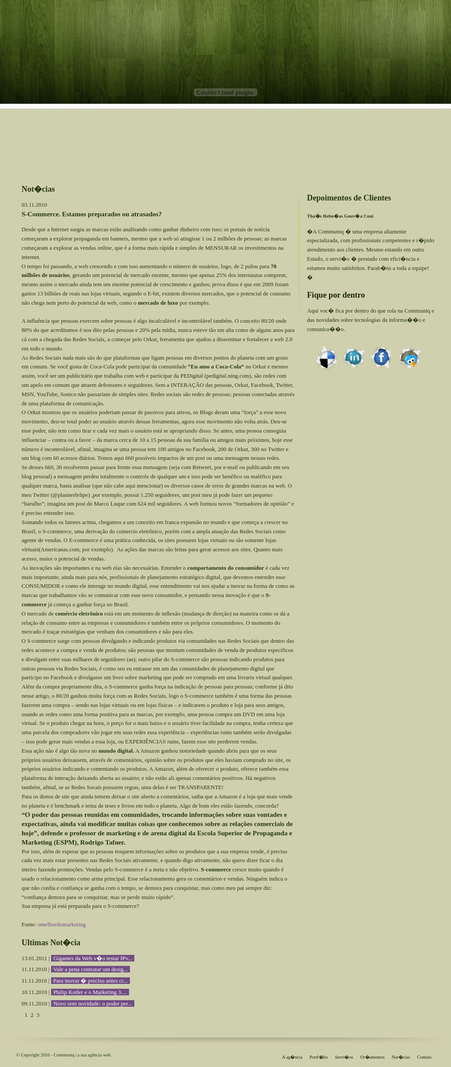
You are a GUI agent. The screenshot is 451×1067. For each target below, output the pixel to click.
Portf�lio (319, 1057)
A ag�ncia (292, 1057)
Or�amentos (372, 1057)
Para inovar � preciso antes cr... (90, 980)
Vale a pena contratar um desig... (90, 969)
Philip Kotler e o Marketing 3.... (89, 992)
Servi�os (344, 1057)
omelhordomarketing (61, 924)
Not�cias (401, 1057)
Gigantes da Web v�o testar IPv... (92, 958)
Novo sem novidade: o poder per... (92, 1003)
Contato (424, 1057)
